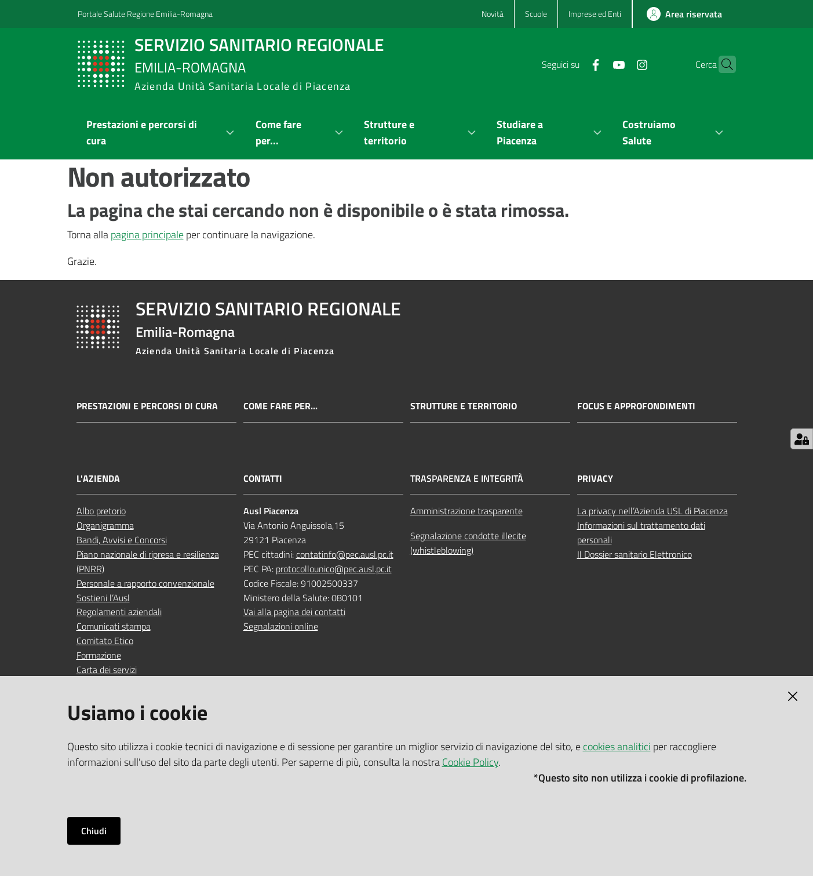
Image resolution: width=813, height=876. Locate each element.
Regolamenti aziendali (119, 612)
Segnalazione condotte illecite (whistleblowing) (468, 543)
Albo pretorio (101, 511)
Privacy (595, 478)
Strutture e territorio (463, 406)
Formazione (98, 655)
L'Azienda (98, 478)
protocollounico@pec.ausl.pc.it (334, 569)
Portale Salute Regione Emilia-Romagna (145, 14)
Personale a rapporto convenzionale (145, 583)
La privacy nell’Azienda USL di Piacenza (652, 511)
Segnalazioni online (280, 626)
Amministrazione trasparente (466, 511)
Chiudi (94, 831)
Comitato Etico (104, 641)
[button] (722, 64)
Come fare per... (280, 406)
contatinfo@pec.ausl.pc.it (344, 554)
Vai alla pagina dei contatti (294, 612)
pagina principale (147, 234)
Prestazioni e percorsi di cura (147, 406)
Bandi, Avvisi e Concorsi (121, 540)
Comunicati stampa (113, 626)
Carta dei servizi (106, 670)
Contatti (262, 478)
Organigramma (105, 525)
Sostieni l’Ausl (103, 598)
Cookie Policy (470, 762)
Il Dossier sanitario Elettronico (634, 554)
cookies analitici (617, 746)
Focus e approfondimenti (636, 406)
